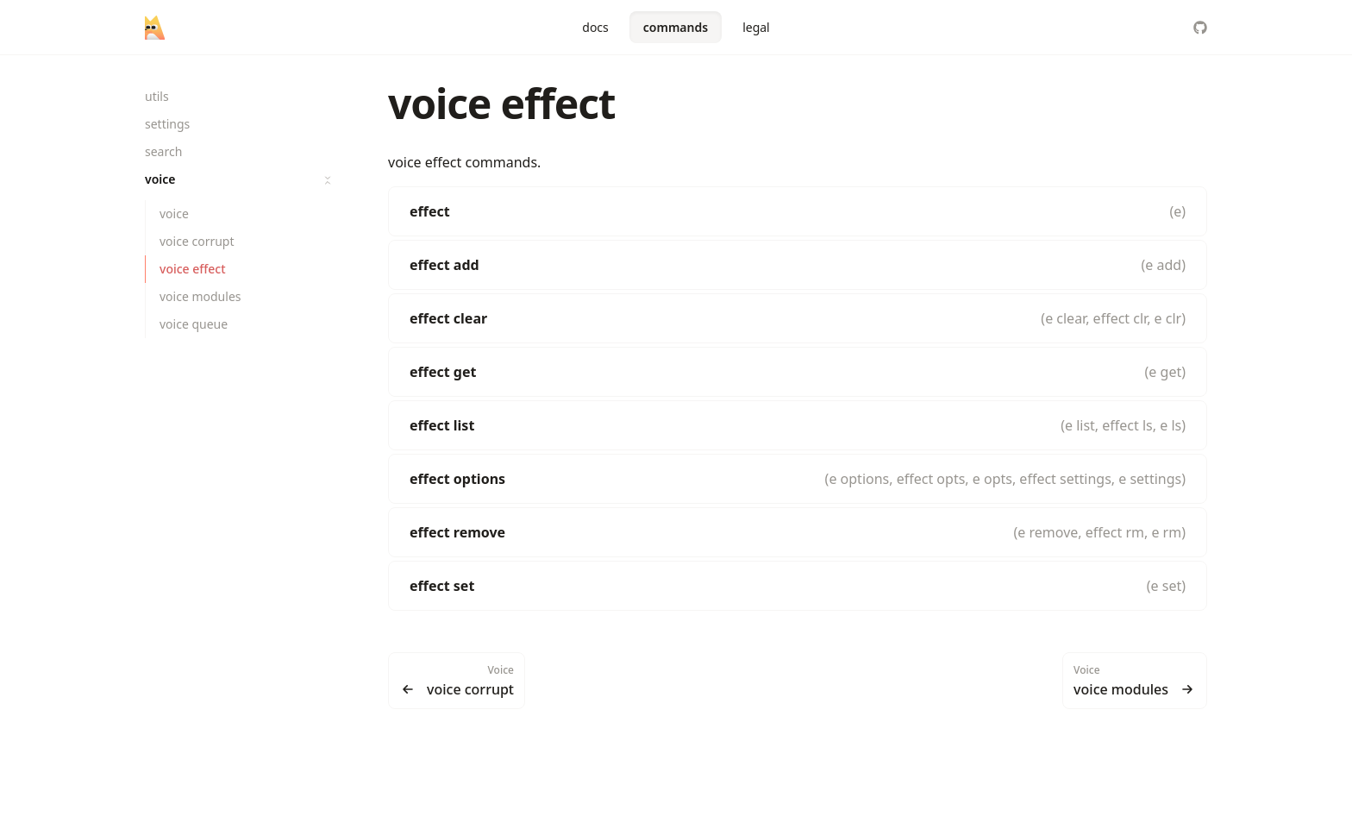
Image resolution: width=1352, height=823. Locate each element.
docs (595, 27)
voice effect (501, 103)
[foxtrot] (155, 28)
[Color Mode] (1166, 27)
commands (675, 27)
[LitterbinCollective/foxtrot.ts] (1200, 27)
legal (756, 27)
